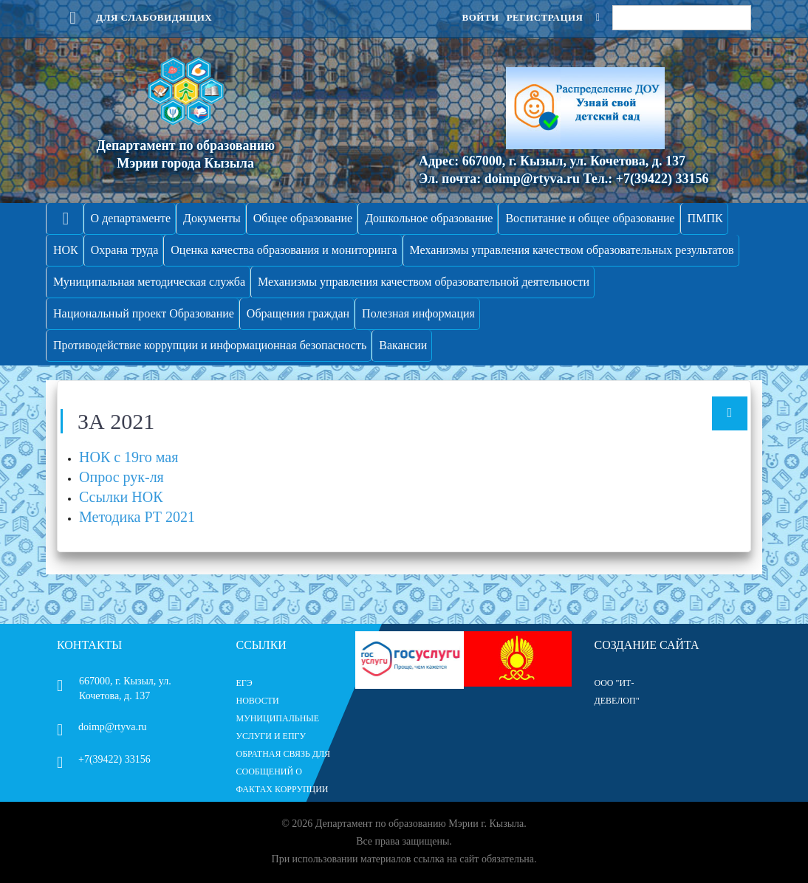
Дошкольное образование (429, 218)
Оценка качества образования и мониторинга (284, 250)
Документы (212, 218)
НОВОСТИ (257, 700)
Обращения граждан (298, 313)
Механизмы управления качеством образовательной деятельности (423, 281)
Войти (480, 17)
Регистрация (545, 17)
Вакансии (403, 345)
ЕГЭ (244, 683)
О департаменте (131, 218)
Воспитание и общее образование (589, 218)
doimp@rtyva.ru (102, 726)
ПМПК (705, 218)
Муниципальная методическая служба (149, 281)
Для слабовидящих (134, 17)
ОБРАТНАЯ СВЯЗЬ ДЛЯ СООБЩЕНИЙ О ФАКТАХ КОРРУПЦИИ (283, 771)
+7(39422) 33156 (104, 759)
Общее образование (302, 218)
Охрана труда (125, 250)
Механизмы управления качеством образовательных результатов (572, 250)
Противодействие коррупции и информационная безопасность (209, 345)
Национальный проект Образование (143, 313)
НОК (65, 250)
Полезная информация (418, 313)
